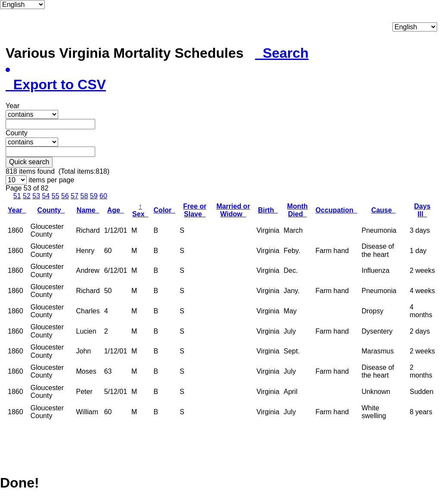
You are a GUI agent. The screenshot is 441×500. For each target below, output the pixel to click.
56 (65, 196)
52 (27, 196)
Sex (140, 210)
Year (17, 210)
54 (46, 196)
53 (36, 196)
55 (55, 196)
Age (115, 210)
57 (74, 196)
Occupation (336, 210)
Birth (268, 210)
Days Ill (422, 210)
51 (17, 196)
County (51, 210)
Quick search (29, 162)
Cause (383, 210)
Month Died (297, 210)
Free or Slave (194, 210)
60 (103, 196)
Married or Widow (233, 210)
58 (84, 196)
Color (165, 210)
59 (94, 196)
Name (88, 210)
